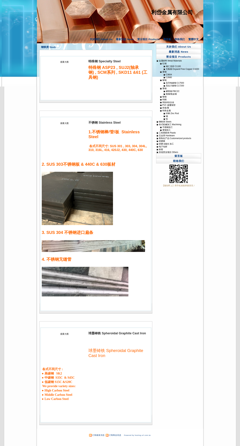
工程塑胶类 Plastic (167, 133)
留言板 (167, 39)
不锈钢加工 (167, 127)
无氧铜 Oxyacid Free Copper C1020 (182, 69)
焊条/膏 (165, 108)
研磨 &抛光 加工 (166, 144)
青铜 (164, 88)
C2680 (169, 77)
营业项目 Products (148, 39)
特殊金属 (166, 110)
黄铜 (164, 72)
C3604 (169, 74)
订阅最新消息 (98, 435)
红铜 (164, 63)
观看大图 (64, 62)
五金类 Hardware (167, 135)
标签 (161, 149)
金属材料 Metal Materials (170, 61)
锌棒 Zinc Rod (172, 113)
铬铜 (164, 97)
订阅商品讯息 (115, 435)
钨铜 (164, 99)
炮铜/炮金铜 (171, 94)
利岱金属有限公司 (172, 12)
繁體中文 (193, 39)
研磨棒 (162, 141)
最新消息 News (125, 39)
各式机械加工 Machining (170, 124)
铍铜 (164, 80)
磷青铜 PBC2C (173, 91)
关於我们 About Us (101, 39)
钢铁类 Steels (48, 47)
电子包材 (163, 146)
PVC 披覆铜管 (169, 105)
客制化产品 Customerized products (175, 138)
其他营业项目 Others (168, 152)
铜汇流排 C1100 (173, 66)
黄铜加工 (166, 130)
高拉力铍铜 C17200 (175, 85)
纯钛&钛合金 (168, 102)
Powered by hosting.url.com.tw (137, 435)
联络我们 (179, 39)
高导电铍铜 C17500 (175, 83)
